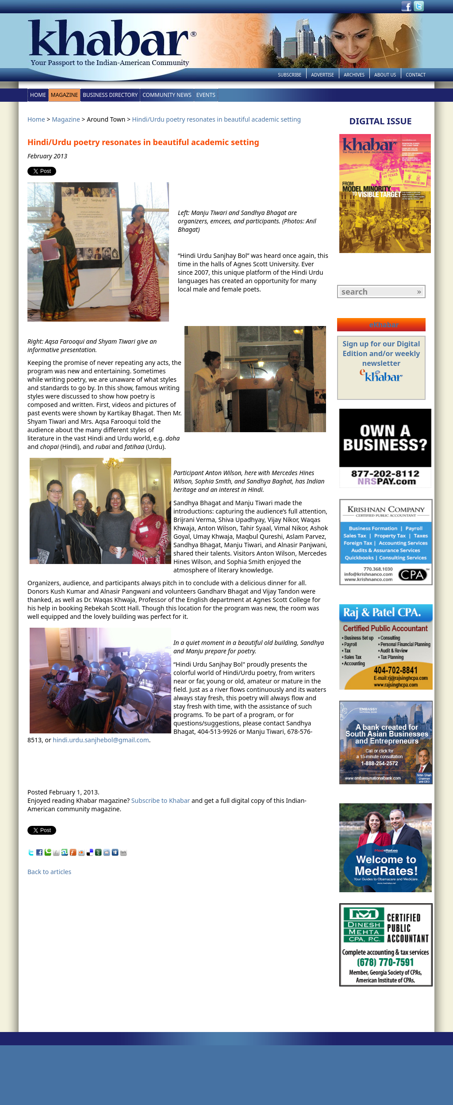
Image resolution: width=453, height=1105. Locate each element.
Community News (167, 95)
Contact (416, 75)
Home (38, 95)
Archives (354, 75)
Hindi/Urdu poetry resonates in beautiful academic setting (216, 119)
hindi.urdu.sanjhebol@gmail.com (101, 740)
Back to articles (49, 871)
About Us (385, 75)
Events (205, 95)
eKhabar (384, 325)
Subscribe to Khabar (160, 800)
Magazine (64, 95)
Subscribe (289, 75)
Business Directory (110, 95)
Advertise (322, 75)
